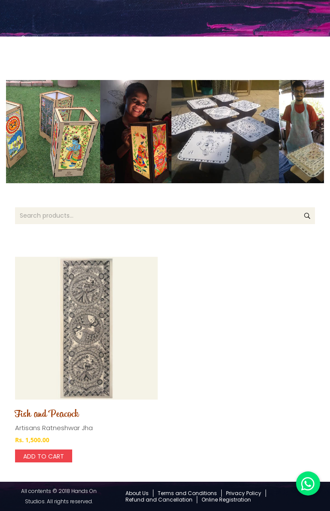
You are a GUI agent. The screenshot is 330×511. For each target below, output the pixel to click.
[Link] (23, 50)
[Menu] (320, 56)
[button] (308, 483)
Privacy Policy (243, 493)
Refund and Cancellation (158, 499)
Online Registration (226, 499)
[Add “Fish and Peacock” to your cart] (43, 455)
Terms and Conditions (187, 493)
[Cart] (293, 55)
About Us (137, 493)
